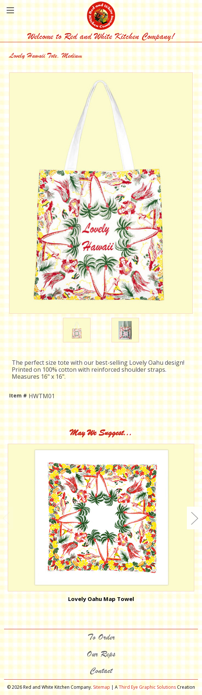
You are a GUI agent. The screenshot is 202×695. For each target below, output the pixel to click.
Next (194, 518)
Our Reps (101, 654)
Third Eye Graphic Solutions (147, 687)
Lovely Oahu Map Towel (101, 598)
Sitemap (101, 687)
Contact (101, 670)
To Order (101, 637)
